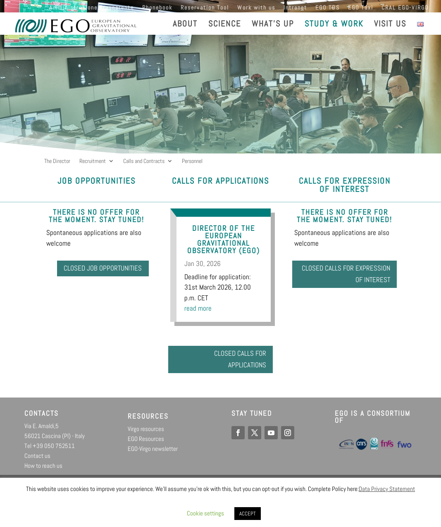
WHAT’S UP (273, 25)
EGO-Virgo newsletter (153, 454)
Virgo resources (146, 434)
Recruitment (92, 161)
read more (198, 308)
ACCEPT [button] (247, 513)
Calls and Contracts (143, 161)
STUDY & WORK (334, 25)
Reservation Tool (205, 8)
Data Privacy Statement (387, 489)
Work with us (256, 8)
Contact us (37, 461)
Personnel (192, 161)
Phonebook (157, 8)
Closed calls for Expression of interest (347, 277)
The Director (57, 161)
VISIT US (390, 25)
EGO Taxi (360, 8)
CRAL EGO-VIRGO (405, 8)
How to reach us (43, 471)
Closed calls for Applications (234, 362)
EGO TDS (327, 8)
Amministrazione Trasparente (91, 8)
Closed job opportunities (116, 277)
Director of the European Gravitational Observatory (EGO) (223, 239)
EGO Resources (146, 444)
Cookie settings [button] (205, 513)
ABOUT (185, 25)
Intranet (295, 8)
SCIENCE (224, 25)
